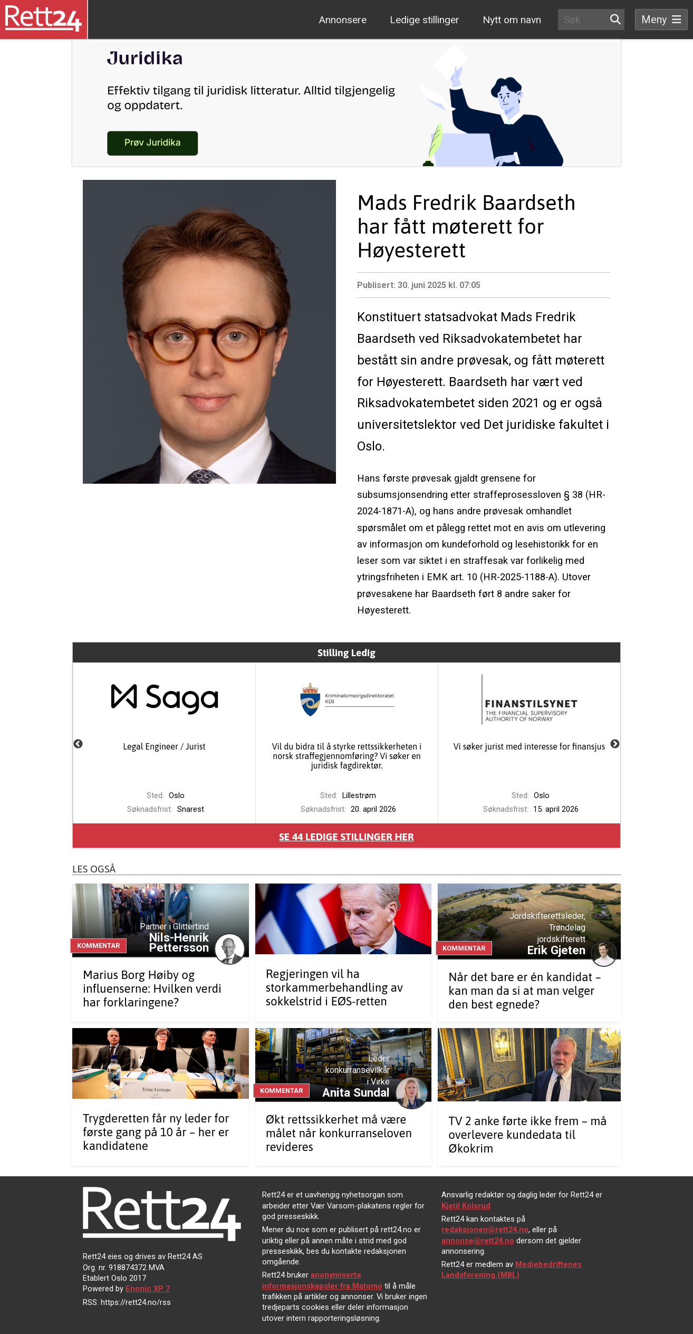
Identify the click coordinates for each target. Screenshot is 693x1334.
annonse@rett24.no (477, 1240)
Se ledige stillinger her (346, 836)
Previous (78, 744)
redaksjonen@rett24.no (484, 1229)
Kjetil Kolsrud (465, 1206)
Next (615, 744)
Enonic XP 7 (148, 1288)
